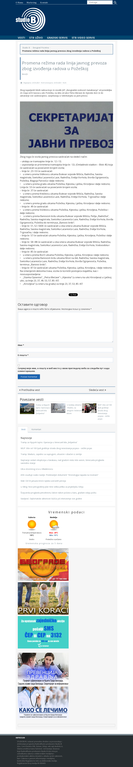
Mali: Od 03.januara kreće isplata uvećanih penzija (43, 480)
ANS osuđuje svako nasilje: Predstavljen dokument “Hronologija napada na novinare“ (59, 475)
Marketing (32, 2)
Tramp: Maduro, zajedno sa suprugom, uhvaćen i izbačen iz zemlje (51, 454)
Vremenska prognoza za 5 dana (44, 543)
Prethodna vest (29, 390)
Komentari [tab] (36, 429)
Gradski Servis (57, 37)
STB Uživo (36, 37)
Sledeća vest (97, 390)
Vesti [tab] (23, 429)
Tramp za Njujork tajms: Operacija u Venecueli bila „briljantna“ (49, 442)
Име (21, 345)
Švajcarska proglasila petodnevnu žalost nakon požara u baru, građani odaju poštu (58, 492)
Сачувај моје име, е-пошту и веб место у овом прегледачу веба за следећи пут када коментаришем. (63, 369)
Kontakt (44, 2)
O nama (19, 2)
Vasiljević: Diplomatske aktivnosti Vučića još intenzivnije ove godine (51, 498)
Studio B (26, 47)
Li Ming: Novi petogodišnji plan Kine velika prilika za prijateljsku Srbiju (52, 486)
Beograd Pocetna (41, 47)
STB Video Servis (83, 37)
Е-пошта (23, 355)
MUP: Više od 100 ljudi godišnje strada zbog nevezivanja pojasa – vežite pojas (56, 448)
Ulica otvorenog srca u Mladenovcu (37, 469)
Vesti (21, 37)
